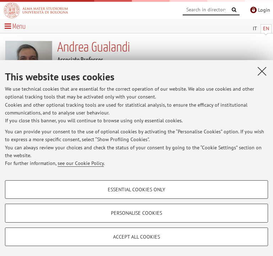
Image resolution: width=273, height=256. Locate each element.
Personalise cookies (136, 213)
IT (255, 28)
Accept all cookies (136, 237)
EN (266, 28)
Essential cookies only (136, 189)
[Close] (262, 71)
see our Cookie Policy (81, 163)
